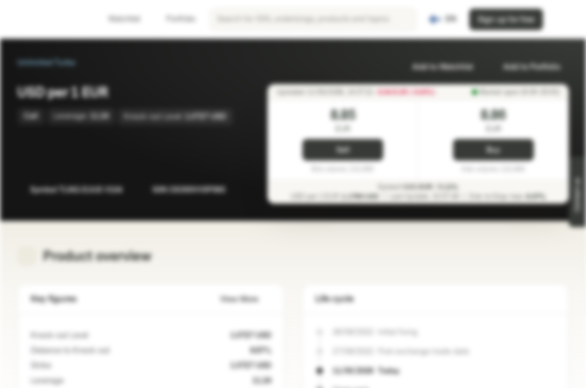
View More (245, 299)
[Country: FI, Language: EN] (443, 19)
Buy (493, 150)
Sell (343, 150)
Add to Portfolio (525, 67)
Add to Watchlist (436, 67)
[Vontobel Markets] (46, 19)
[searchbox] (313, 19)
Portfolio (174, 19)
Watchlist (117, 19)
